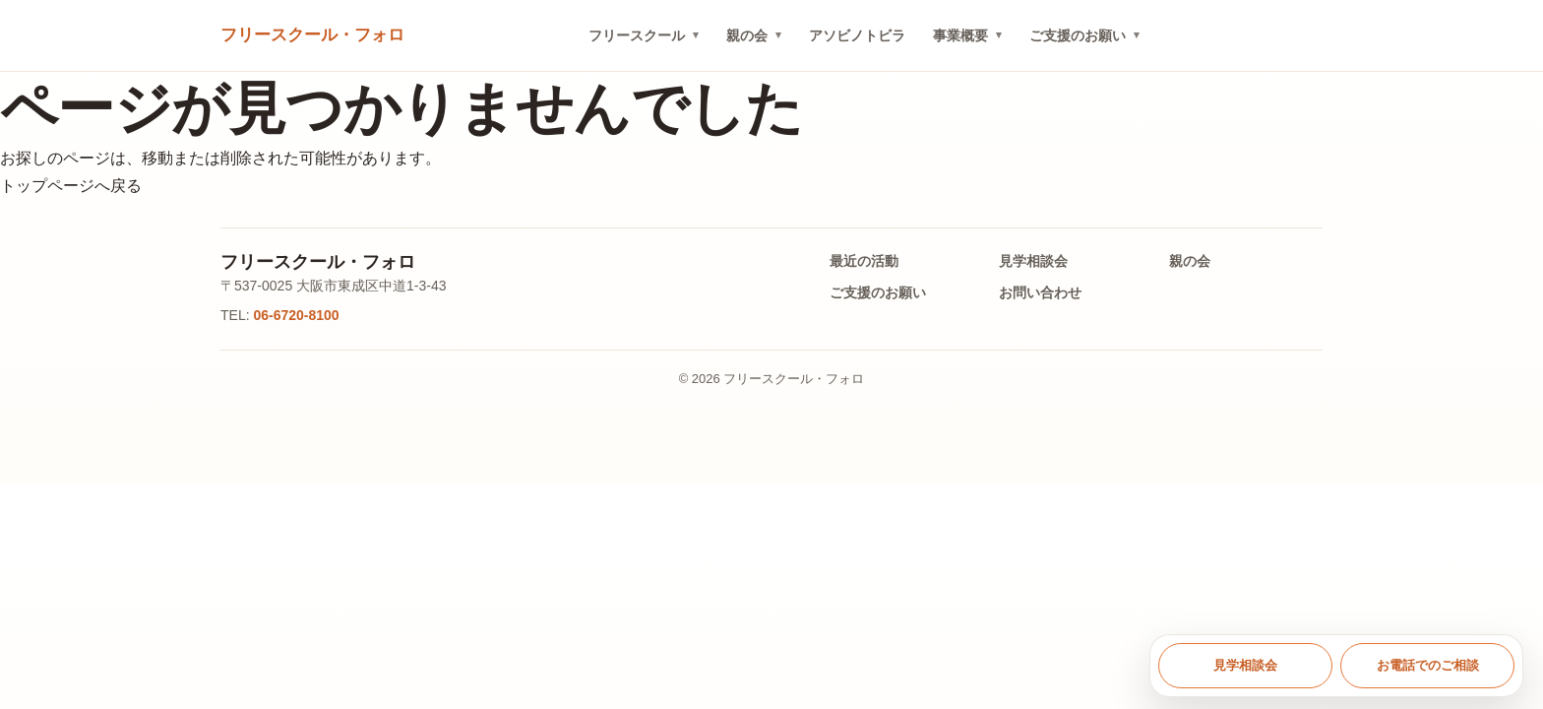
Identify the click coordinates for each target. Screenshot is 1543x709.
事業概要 (960, 35)
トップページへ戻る (71, 185)
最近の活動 (864, 261)
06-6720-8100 (296, 315)
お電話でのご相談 (1428, 665)
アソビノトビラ (857, 35)
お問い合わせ (1040, 292)
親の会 (747, 35)
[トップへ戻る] (312, 36)
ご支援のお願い (1077, 35)
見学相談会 (1033, 261)
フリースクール (636, 35)
